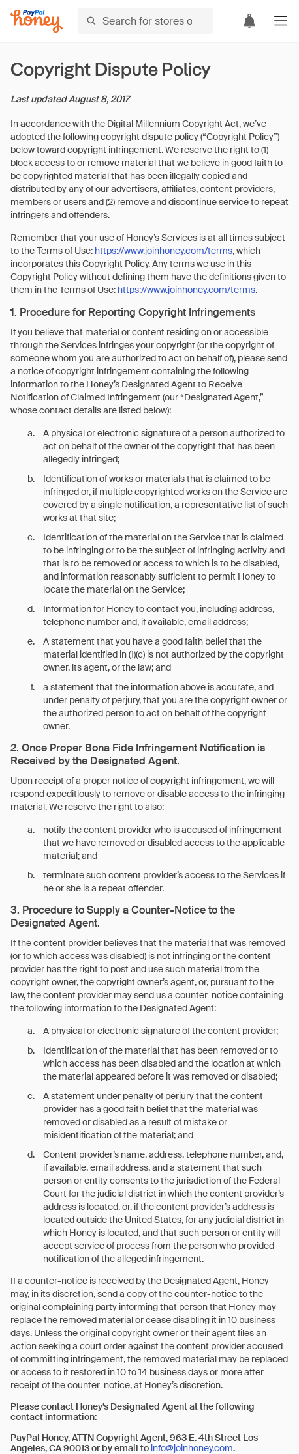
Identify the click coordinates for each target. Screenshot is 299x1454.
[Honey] (36, 21)
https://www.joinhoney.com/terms (163, 251)
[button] (281, 21)
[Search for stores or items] (145, 21)
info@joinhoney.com (192, 1448)
